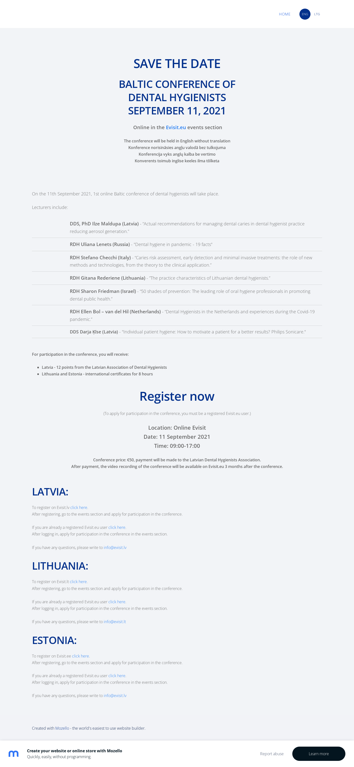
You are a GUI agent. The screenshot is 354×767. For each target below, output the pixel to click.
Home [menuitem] (284, 14)
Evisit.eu (176, 127)
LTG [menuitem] (316, 14)
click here (78, 507)
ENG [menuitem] (304, 14)
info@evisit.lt (115, 621)
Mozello (62, 728)
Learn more (319, 753)
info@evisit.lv (115, 547)
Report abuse (272, 753)
